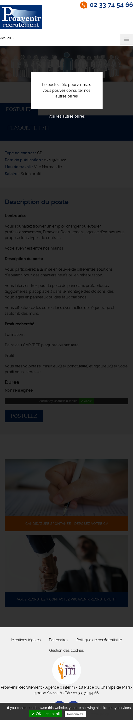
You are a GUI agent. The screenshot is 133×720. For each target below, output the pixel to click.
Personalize (75, 714)
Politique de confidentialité (99, 640)
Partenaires (58, 640)
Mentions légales (26, 640)
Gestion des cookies (66, 650)
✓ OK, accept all (46, 714)
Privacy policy (98, 714)
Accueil (5, 38)
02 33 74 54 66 (111, 5)
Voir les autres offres (66, 116)
